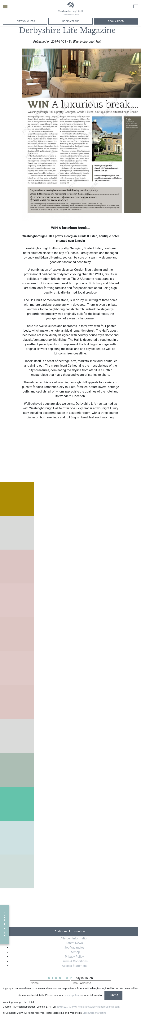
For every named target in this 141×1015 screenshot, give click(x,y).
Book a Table (70, 21)
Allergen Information (74, 938)
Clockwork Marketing (94, 1012)
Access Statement (74, 966)
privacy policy (71, 995)
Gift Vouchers (25, 21)
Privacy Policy (74, 956)
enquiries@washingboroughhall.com (99, 1006)
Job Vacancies (74, 947)
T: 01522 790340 (66, 1006)
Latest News (74, 943)
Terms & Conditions (74, 961)
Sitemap (74, 952)
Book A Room (116, 21)
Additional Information (70, 931)
